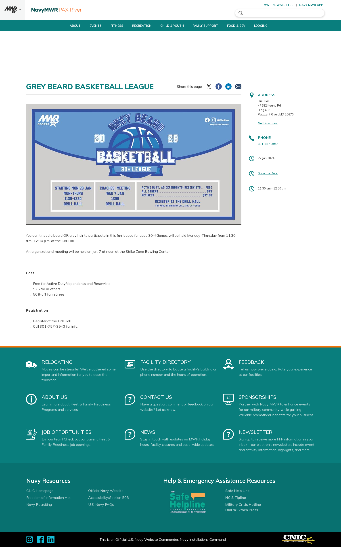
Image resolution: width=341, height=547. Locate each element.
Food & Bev (242, 25)
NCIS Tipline (235, 497)
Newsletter (255, 432)
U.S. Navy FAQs (101, 504)
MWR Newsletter (278, 5)
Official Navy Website (105, 490)
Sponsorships (257, 397)
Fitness (107, 25)
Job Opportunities (66, 432)
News (147, 432)
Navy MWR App (311, 5)
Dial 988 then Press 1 (243, 510)
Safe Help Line (237, 490)
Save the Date (268, 173)
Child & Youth (170, 25)
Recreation (136, 25)
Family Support (207, 25)
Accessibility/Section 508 (108, 497)
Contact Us (156, 397)
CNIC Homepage (39, 490)
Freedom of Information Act (48, 497)
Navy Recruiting (39, 504)
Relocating (57, 362)
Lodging (270, 25)
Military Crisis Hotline (243, 504)
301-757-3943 (268, 144)
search (240, 13)
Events (86, 25)
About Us (54, 397)
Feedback (251, 362)
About (61, 25)
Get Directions (268, 123)
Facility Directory (165, 362)
